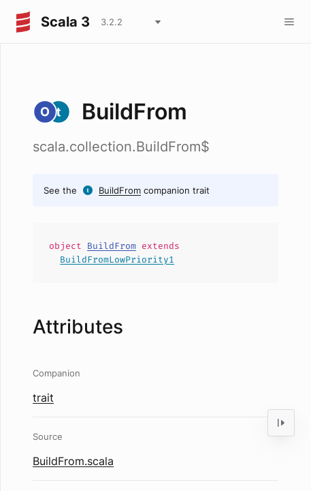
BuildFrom (120, 190)
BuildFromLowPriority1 (117, 259)
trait (43, 397)
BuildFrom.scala (73, 461)
